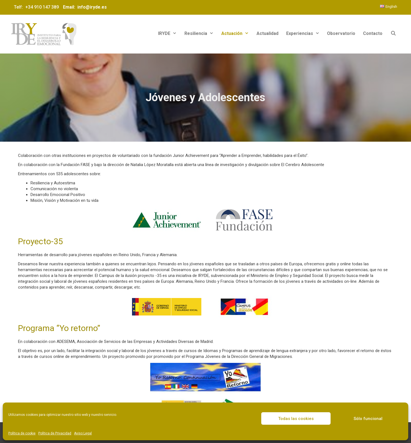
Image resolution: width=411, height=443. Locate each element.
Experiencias (304, 33)
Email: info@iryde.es (84, 7)
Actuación (237, 33)
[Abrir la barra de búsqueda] (393, 33)
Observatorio (341, 33)
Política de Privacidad (54, 433)
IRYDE (169, 33)
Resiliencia (200, 33)
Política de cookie (21, 433)
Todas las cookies (296, 418)
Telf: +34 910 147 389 (37, 7)
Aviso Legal (83, 433)
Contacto (372, 33)
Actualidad (267, 33)
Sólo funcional (368, 418)
